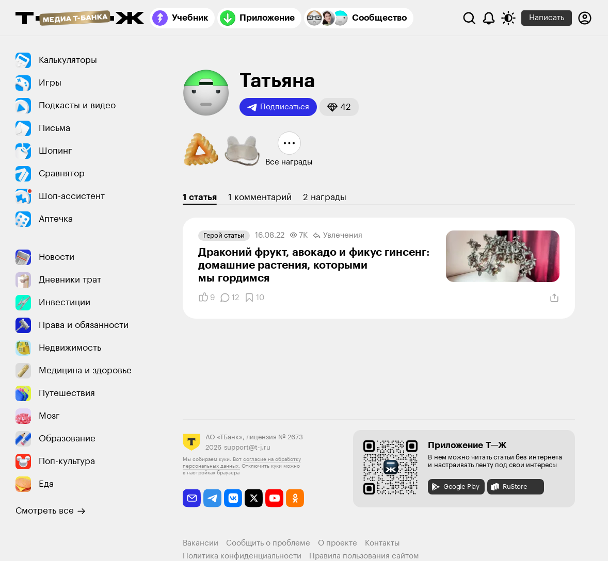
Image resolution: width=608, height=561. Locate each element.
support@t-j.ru (247, 447)
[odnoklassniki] (295, 498)
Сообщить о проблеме (268, 543)
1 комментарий (260, 197)
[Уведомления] (489, 18)
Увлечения (337, 236)
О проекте (337, 543)
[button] (339, 107)
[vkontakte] (233, 498)
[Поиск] (469, 18)
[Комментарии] (229, 297)
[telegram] (212, 498)
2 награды (324, 197)
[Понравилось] (206, 297)
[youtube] (274, 498)
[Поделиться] (554, 298)
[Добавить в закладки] (254, 297)
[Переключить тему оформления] (508, 18)
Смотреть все (50, 511)
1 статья (200, 197)
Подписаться (278, 107)
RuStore (508, 487)
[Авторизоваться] (585, 18)
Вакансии (200, 543)
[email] (192, 498)
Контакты (382, 543)
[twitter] (254, 498)
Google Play (454, 487)
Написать (546, 18)
